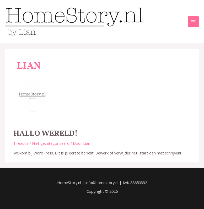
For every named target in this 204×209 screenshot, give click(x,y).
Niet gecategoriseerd (50, 143)
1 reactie (21, 143)
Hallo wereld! (45, 133)
